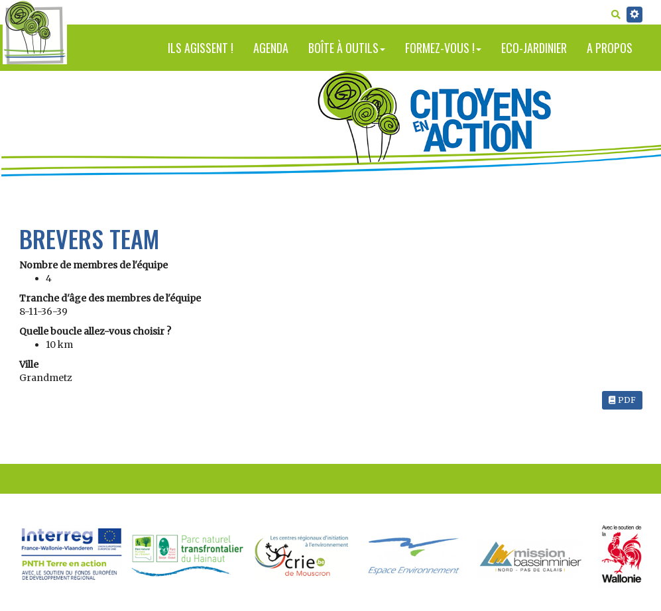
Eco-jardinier (534, 47)
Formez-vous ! (443, 47)
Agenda (270, 47)
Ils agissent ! (200, 47)
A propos (609, 47)
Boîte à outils (346, 47)
